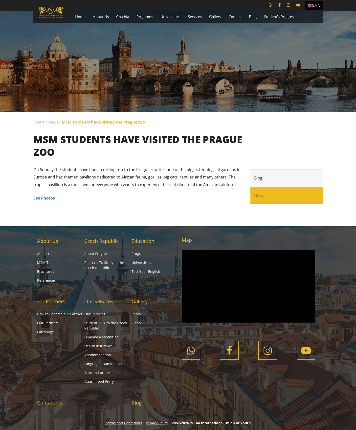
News (53, 122)
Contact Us (49, 402)
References (46, 280)
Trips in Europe (97, 372)
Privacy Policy (157, 423)
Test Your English (146, 271)
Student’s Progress (279, 16)
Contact (235, 16)
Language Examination (103, 363)
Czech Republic (101, 241)
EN (317, 5)
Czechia (122, 16)
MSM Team (46, 262)
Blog (253, 16)
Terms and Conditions (123, 423)
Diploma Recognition (101, 337)
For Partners (51, 301)
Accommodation (97, 355)
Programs (144, 16)
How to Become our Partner (60, 314)
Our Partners (48, 323)
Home (80, 16)
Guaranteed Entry (99, 381)
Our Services (98, 301)
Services (195, 16)
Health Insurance (98, 346)
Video (136, 323)
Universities (170, 16)
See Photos (44, 198)
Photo (136, 314)
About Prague (95, 253)
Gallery (215, 16)
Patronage (45, 331)
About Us (101, 16)
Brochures (45, 271)
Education (143, 241)
